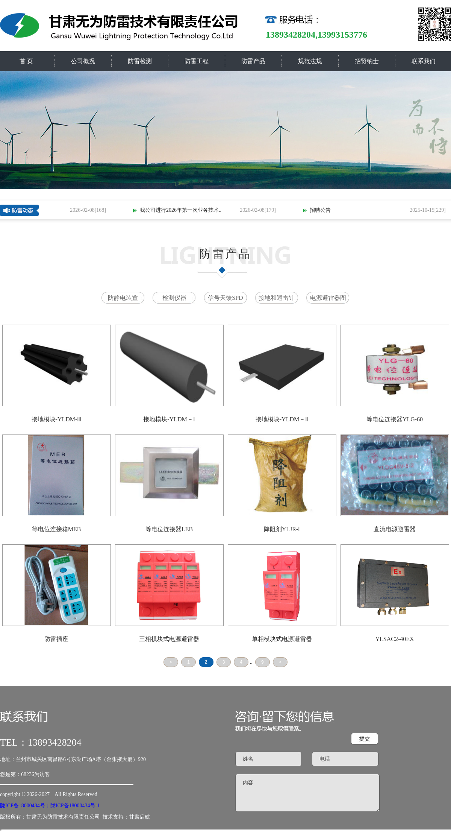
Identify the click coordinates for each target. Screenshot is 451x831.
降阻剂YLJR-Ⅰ (282, 529)
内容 (307, 793)
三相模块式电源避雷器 (169, 639)
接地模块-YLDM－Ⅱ (282, 419)
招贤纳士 (367, 61)
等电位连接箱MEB (56, 529)
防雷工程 (197, 61)
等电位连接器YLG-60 (394, 419)
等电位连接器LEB (169, 529)
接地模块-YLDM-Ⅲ (57, 419)
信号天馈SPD (225, 298)
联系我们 (424, 61)
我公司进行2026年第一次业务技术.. (181, 210)
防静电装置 (123, 298)
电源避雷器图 (328, 298)
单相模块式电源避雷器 (282, 639)
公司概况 (83, 61)
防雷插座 (56, 639)
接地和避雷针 (277, 298)
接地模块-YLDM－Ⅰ (169, 419)
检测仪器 (174, 298)
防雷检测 (140, 61)
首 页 (26, 61)
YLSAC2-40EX (394, 639)
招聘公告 (321, 210)
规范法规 (310, 61)
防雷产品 (253, 61)
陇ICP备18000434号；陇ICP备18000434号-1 (50, 805)
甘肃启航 (139, 817)
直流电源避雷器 (395, 529)
